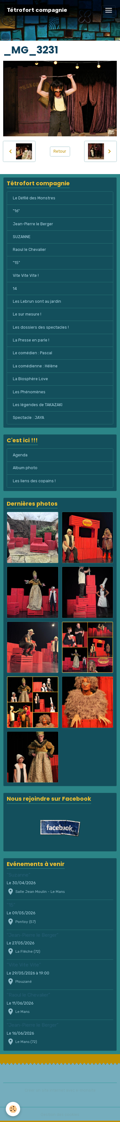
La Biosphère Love (30, 379)
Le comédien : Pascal (32, 353)
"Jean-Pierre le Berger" (33, 935)
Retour (59, 151)
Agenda (20, 455)
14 (15, 288)
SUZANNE (21, 237)
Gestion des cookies (60, 1114)
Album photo (25, 468)
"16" (16, 211)
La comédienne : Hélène (35, 366)
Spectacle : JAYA (28, 417)
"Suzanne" (18, 875)
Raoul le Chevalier (29, 249)
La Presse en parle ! (31, 340)
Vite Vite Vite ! (26, 275)
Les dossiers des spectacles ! (41, 327)
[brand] (36, 10)
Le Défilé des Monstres (34, 198)
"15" (16, 262)
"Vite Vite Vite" (24, 965)
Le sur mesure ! (27, 314)
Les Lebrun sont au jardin (37, 301)
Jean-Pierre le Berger (33, 224)
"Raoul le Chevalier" (28, 995)
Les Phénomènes (29, 392)
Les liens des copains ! (34, 481)
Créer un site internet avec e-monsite (60, 1090)
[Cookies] (13, 1109)
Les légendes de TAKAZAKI (37, 405)
